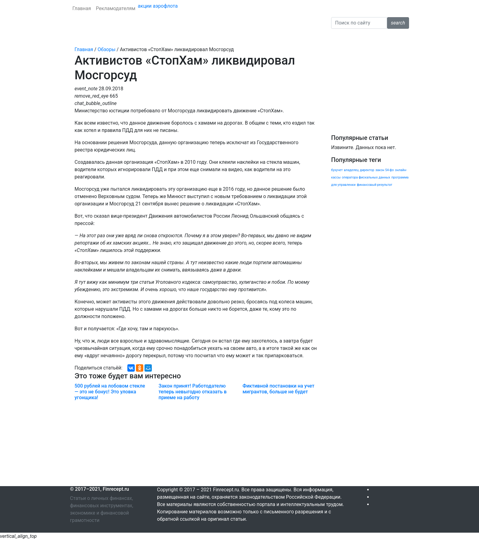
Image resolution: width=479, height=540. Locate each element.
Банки (79, 37)
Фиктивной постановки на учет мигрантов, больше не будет (278, 389)
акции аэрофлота (158, 6)
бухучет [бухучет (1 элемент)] (337, 170)
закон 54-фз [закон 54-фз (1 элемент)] (384, 170)
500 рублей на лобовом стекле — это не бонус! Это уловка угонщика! (110, 391)
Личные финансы (171, 37)
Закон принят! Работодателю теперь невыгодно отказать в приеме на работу (193, 391)
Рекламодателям (115, 8)
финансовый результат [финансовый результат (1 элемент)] (374, 185)
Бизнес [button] (265, 37)
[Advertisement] (196, 443)
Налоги (243, 37)
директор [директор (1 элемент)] (367, 170)
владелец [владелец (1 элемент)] (351, 170)
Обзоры (291, 37)
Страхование (131, 37)
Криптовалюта (213, 37)
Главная (81, 8)
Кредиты (101, 37)
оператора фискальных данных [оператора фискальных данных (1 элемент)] (366, 177)
